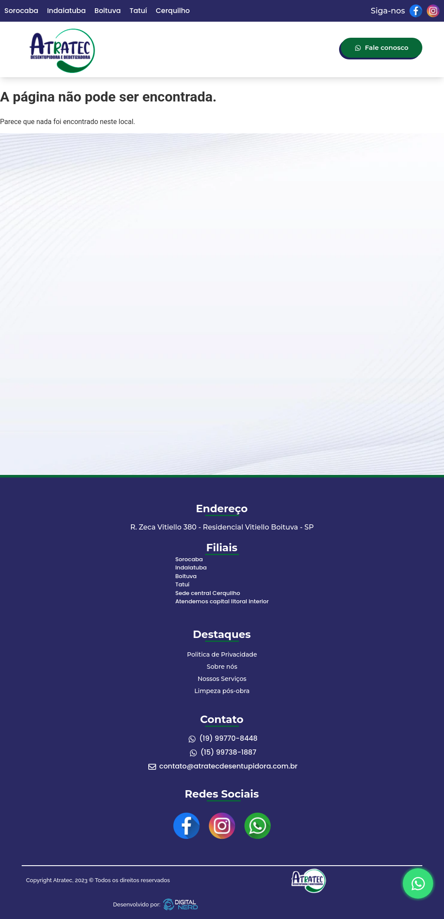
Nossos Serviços (222, 679)
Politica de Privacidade (222, 654)
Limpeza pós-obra (221, 691)
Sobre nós (222, 666)
